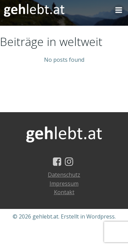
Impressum (64, 183)
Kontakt (64, 192)
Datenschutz (64, 174)
